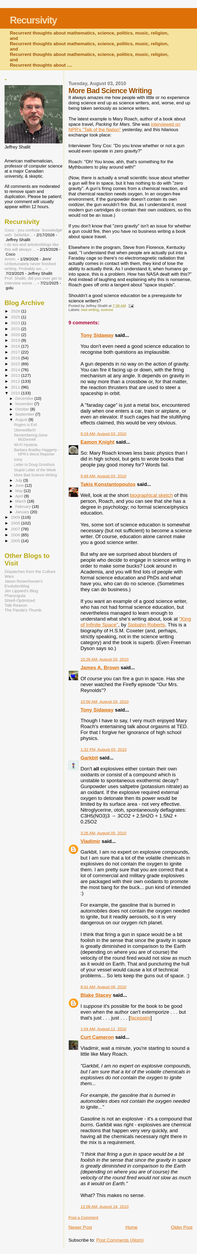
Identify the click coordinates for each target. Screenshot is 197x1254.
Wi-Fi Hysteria (25, 445)
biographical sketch (151, 495)
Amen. (10, 259)
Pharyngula (15, 595)
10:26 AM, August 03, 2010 (105, 659)
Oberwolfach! (25, 430)
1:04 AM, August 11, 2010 (103, 1029)
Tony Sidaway (97, 335)
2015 (16, 364)
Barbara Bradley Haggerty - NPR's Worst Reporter (36, 452)
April (19, 496)
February (23, 506)
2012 (16, 381)
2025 (16, 317)
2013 (16, 375)
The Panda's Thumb (23, 610)
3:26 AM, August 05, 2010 (103, 833)
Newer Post (80, 1227)
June (20, 485)
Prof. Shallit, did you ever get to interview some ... (33, 280)
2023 (16, 323)
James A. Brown (100, 667)
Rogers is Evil (25, 425)
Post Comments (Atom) (120, 1240)
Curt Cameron (97, 1037)
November (24, 404)
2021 (16, 328)
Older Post (181, 1227)
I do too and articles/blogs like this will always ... (32, 247)
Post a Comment (83, 1217)
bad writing (90, 310)
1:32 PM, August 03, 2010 (104, 749)
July (19, 480)
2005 (16, 540)
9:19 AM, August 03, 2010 (103, 433)
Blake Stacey (96, 995)
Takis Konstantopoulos (108, 484)
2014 (16, 369)
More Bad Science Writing (35, 475)
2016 (16, 358)
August (22, 419)
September (25, 414)
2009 (16, 517)
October (22, 409)
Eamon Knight (98, 442)
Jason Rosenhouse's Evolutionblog (24, 583)
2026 (16, 311)
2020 (16, 334)
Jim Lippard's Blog (21, 590)
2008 (16, 523)
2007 (16, 529)
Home (131, 1227)
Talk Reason (16, 605)
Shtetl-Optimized (20, 600)
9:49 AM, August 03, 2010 (103, 476)
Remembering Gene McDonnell (31, 437)
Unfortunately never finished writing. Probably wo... (30, 266)
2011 (16, 387)
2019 (16, 340)
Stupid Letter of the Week (35, 470)
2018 (16, 346)
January (22, 512)
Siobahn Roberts (146, 625)
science (107, 310)
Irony (18, 459)
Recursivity (33, 20)
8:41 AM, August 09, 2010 (103, 987)
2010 (16, 393)
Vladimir (90, 841)
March (21, 501)
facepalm (140, 1018)
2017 (16, 352)
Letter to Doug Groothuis (34, 464)
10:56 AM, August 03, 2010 (105, 701)
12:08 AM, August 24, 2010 (105, 1206)
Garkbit (89, 758)
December (24, 398)
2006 (16, 535)
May (19, 491)
